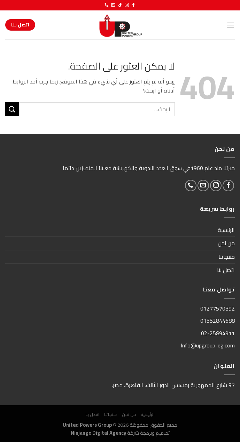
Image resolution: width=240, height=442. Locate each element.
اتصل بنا (226, 270)
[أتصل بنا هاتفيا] (106, 5)
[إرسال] (12, 109)
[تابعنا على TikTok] (120, 5)
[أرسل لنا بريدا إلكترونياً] (113, 5)
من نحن (226, 243)
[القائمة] (230, 24)
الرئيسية (226, 230)
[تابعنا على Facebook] (133, 5)
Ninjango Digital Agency (98, 432)
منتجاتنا (226, 256)
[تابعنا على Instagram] (127, 5)
